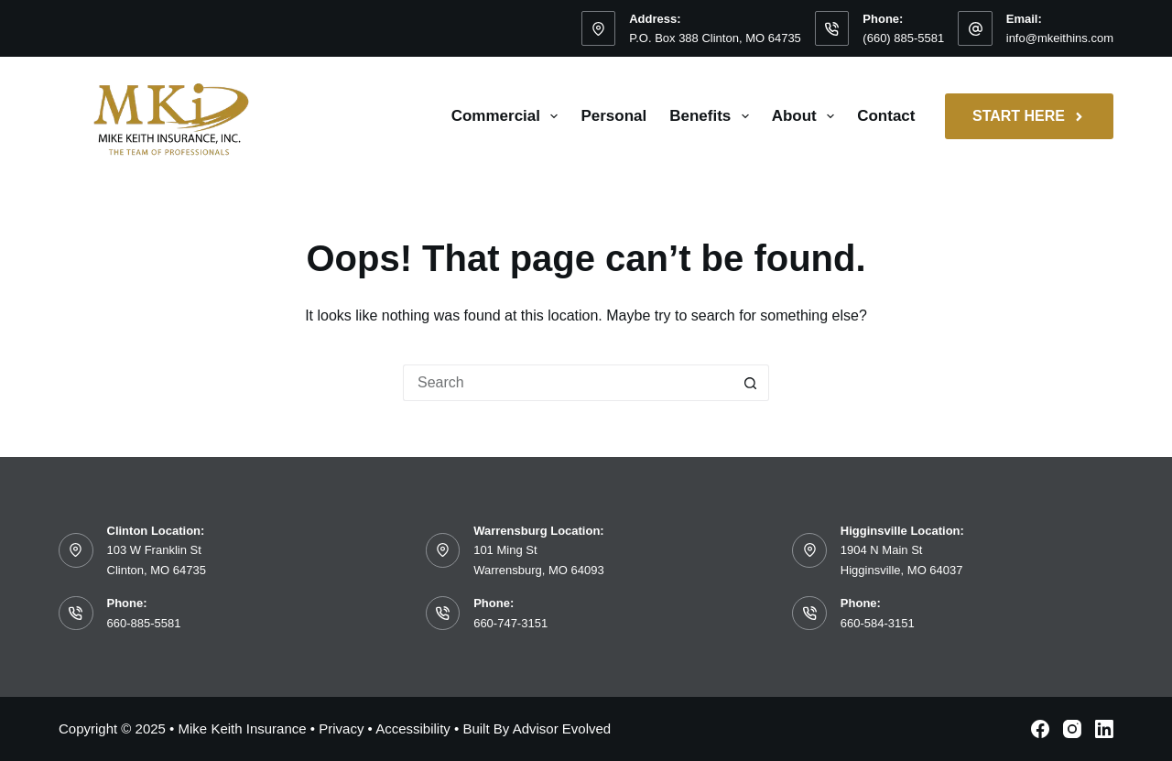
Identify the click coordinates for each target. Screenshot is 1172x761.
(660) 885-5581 (903, 38)
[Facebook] (1040, 729)
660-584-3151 (878, 623)
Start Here (1029, 116)
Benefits (712, 116)
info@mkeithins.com (1059, 38)
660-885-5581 (144, 623)
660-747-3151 (510, 623)
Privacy (341, 728)
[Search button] (750, 382)
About (806, 116)
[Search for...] (567, 382)
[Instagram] (1072, 729)
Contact (886, 116)
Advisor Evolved (562, 728)
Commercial (508, 116)
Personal (613, 116)
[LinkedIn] (1104, 729)
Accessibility (412, 728)
